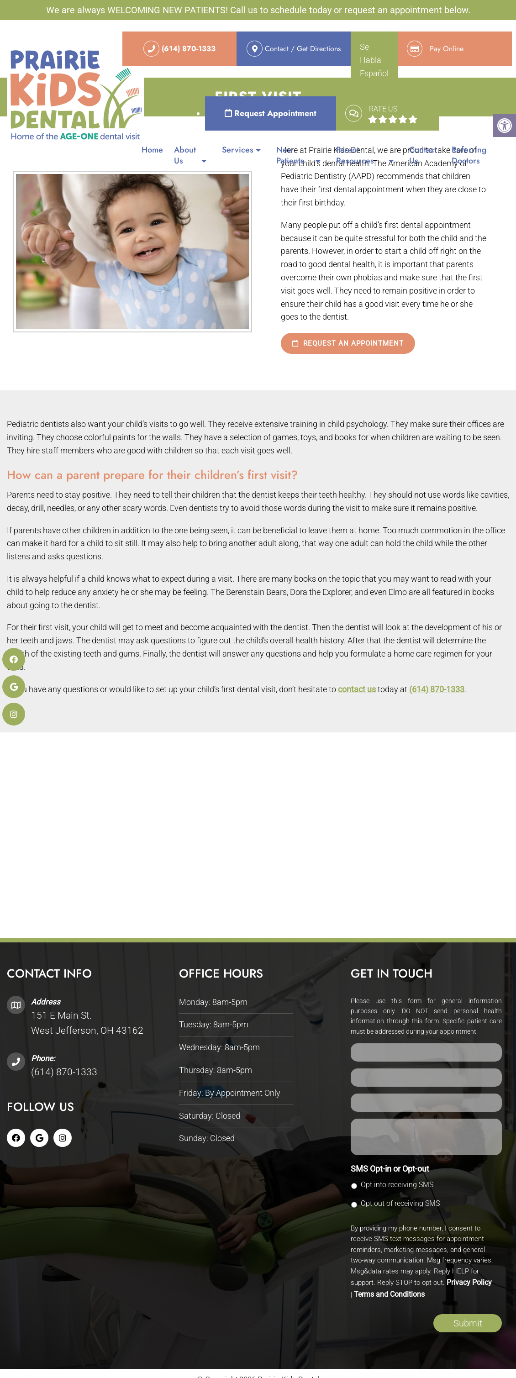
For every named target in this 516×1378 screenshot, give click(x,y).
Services (237, 150)
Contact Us (423, 155)
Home (152, 150)
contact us (357, 689)
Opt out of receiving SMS (400, 1203)
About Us (185, 155)
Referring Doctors (469, 155)
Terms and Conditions (389, 1294)
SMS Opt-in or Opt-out (390, 1168)
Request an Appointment (348, 343)
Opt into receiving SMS (397, 1184)
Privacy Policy (469, 1282)
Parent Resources (355, 155)
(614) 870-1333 (436, 689)
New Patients (290, 155)
